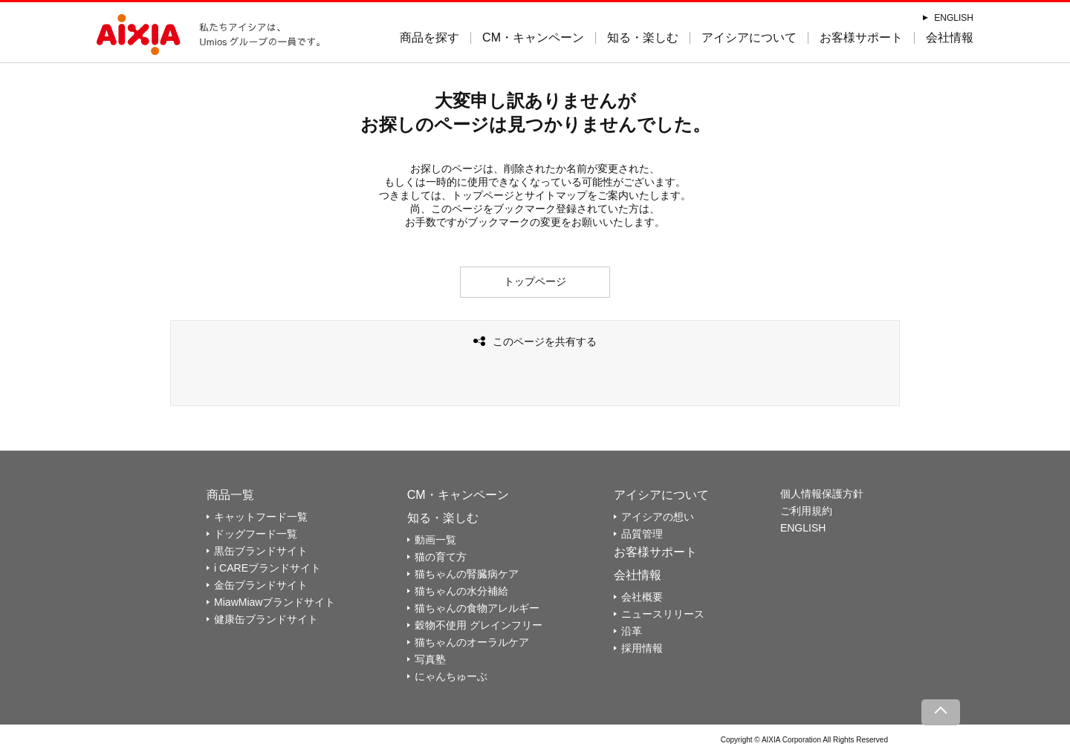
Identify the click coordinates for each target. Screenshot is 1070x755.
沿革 (631, 631)
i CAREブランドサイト (267, 568)
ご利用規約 (806, 511)
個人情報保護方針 (821, 494)
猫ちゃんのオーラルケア (472, 642)
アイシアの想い (657, 517)
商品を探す (429, 37)
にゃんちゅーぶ (451, 676)
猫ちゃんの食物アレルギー (477, 608)
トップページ (535, 281)
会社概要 (642, 597)
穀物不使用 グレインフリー (478, 625)
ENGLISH (953, 17)
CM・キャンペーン (533, 37)
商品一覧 (230, 494)
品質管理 (642, 534)
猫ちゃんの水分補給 (461, 591)
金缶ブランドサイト (261, 585)
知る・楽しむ (642, 37)
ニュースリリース (662, 614)
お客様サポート (861, 37)
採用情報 (642, 648)
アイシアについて (749, 37)
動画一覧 (435, 540)
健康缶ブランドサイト (266, 619)
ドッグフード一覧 (255, 534)
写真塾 (430, 659)
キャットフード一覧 (261, 517)
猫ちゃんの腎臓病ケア (467, 574)
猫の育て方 (441, 557)
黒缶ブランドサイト (261, 551)
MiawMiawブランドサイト (274, 602)
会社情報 (949, 37)
